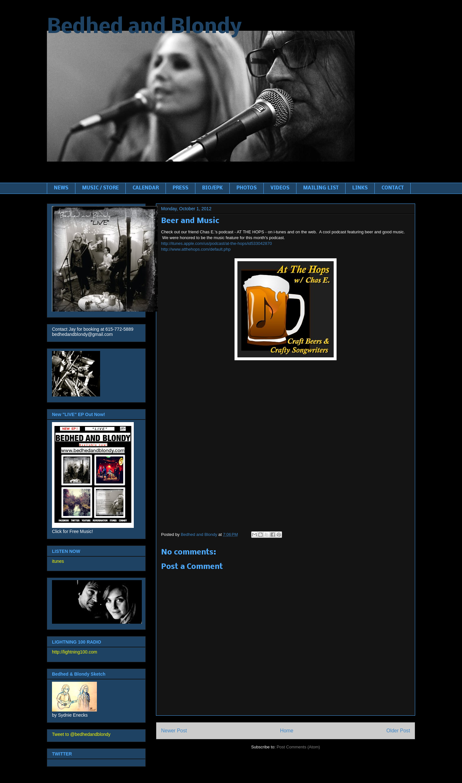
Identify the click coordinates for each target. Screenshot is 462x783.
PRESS (180, 188)
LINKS (360, 188)
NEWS (61, 188)
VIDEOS (279, 188)
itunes (58, 561)
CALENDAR (146, 188)
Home (287, 730)
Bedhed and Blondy (144, 27)
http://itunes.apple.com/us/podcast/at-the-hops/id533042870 (216, 243)
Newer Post (174, 730)
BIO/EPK (212, 188)
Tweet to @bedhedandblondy (81, 734)
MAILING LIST (320, 188)
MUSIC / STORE (100, 188)
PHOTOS (246, 188)
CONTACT (392, 188)
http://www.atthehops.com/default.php (196, 249)
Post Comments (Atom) (298, 747)
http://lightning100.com (74, 651)
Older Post (398, 730)
